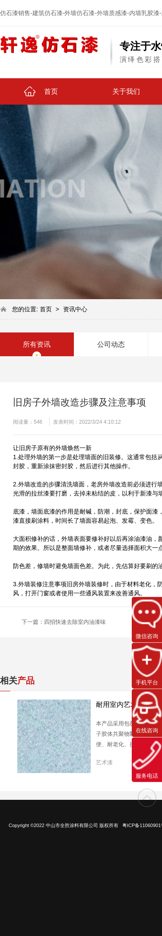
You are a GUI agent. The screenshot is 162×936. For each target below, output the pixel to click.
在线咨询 (147, 713)
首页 (47, 309)
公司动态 (111, 344)
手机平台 (147, 665)
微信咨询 (147, 619)
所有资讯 (37, 344)
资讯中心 (75, 309)
